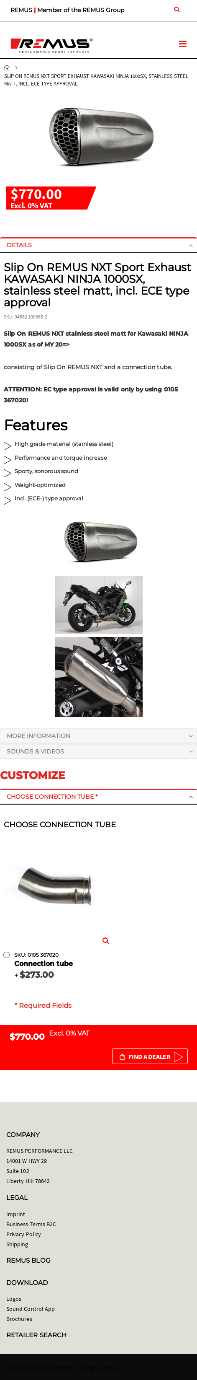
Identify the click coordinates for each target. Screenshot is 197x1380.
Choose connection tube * (52, 796)
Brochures (19, 1319)
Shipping (17, 1244)
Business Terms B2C (31, 1224)
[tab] (98, 245)
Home (7, 68)
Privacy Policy (23, 1234)
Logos (13, 1298)
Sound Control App (30, 1309)
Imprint (15, 1214)
